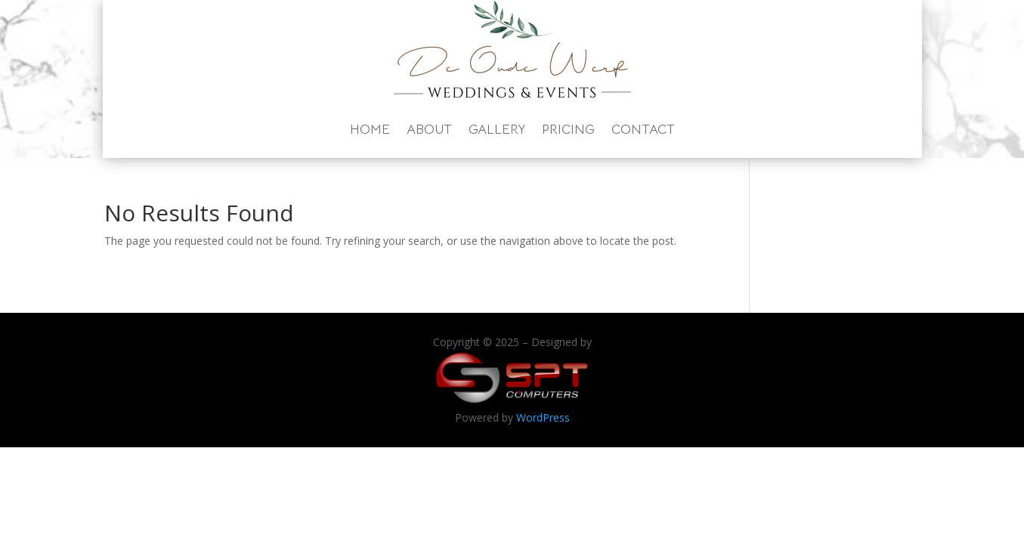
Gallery (497, 129)
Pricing (568, 129)
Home (370, 129)
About (429, 129)
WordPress (543, 417)
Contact (643, 129)
